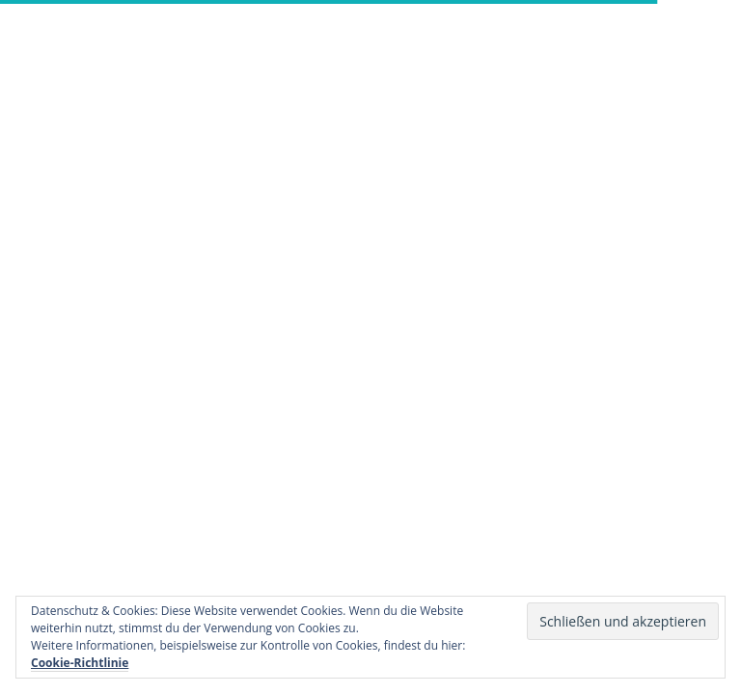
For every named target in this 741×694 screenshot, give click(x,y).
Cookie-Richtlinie (79, 662)
